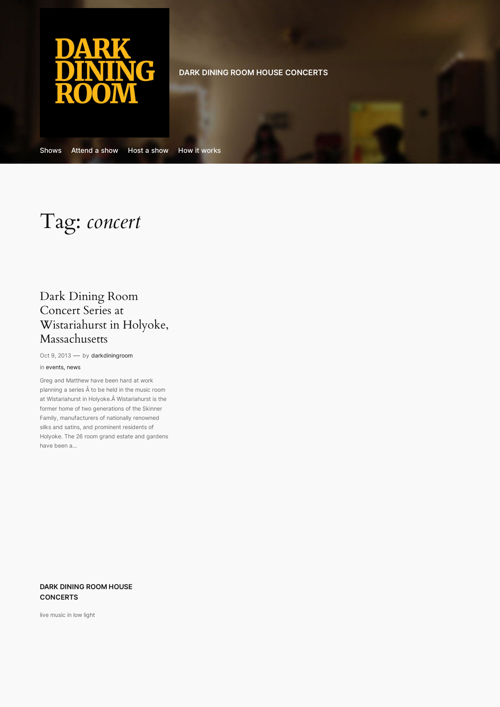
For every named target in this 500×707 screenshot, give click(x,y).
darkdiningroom (112, 355)
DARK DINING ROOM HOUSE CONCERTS (253, 72)
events (55, 367)
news (73, 367)
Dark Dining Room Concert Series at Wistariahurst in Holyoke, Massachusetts (104, 318)
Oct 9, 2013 (55, 355)
